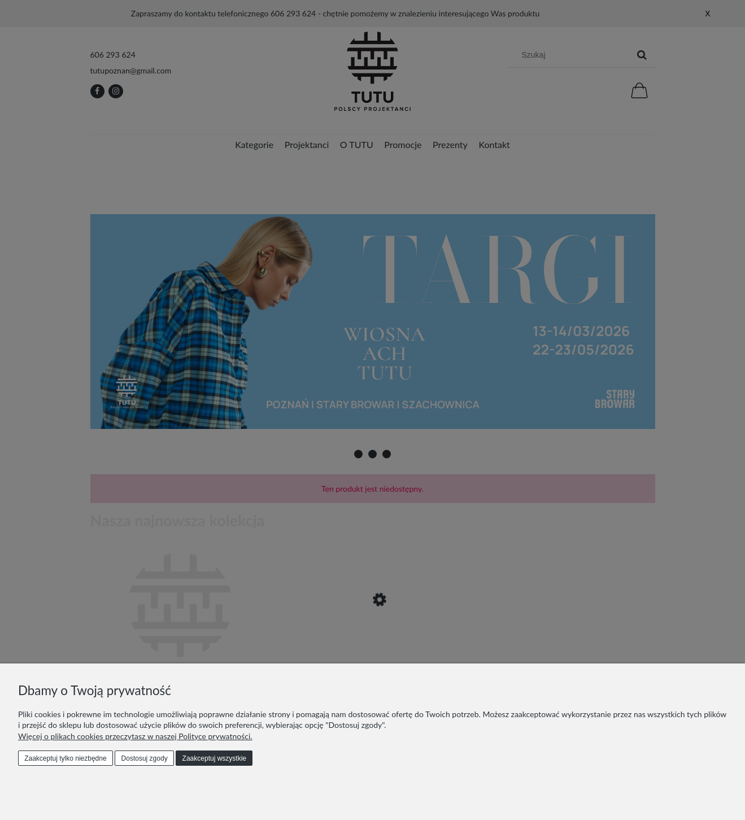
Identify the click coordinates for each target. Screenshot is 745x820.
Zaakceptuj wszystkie (214, 758)
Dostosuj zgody (144, 758)
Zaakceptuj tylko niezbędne (65, 758)
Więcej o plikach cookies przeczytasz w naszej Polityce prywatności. (135, 736)
